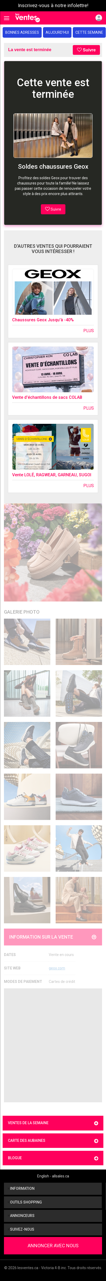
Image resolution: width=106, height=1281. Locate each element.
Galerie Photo (22, 612)
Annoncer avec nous (53, 1245)
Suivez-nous (21, 1229)
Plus (88, 330)
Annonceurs (21, 1216)
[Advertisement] (53, 1045)
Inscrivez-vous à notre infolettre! (53, 5)
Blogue (53, 1158)
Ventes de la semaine (53, 1123)
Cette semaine (89, 32)
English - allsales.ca (53, 1176)
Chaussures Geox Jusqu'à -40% (43, 319)
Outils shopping (25, 1202)
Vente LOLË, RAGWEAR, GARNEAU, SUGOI (51, 474)
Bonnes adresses (22, 32)
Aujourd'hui (57, 32)
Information (21, 1188)
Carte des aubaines (53, 1140)
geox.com (57, 968)
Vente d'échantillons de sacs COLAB (47, 397)
